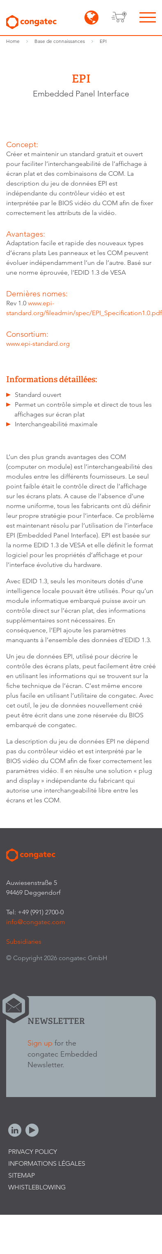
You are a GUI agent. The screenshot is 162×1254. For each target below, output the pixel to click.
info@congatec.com (35, 922)
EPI (103, 41)
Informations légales (46, 1163)
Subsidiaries (23, 941)
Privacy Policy (32, 1151)
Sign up (39, 1043)
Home (13, 41)
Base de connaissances (59, 41)
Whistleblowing (37, 1187)
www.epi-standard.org (38, 343)
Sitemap (21, 1175)
